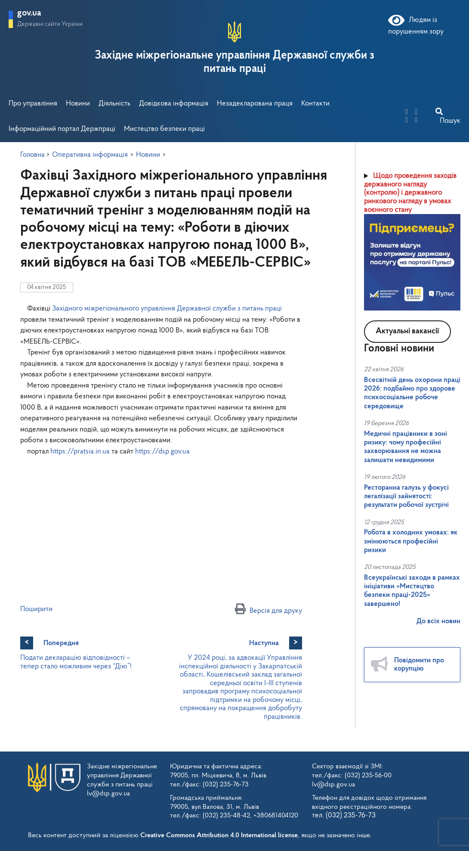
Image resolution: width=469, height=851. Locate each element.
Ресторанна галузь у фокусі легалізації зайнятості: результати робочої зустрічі (406, 496)
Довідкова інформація (173, 103)
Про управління (33, 103)
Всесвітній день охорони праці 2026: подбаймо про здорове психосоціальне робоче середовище (412, 393)
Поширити (36, 609)
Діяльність (114, 103)
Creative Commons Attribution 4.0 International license (219, 835)
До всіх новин (438, 621)
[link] (167, 308)
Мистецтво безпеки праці (164, 129)
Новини (78, 103)
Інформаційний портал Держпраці (62, 129)
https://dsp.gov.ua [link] (162, 451)
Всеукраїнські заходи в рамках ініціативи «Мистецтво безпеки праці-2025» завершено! (412, 591)
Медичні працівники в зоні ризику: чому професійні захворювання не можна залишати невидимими (405, 447)
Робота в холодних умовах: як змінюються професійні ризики (410, 541)
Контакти (315, 103)
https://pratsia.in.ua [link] (80, 451)
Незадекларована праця (255, 103)
